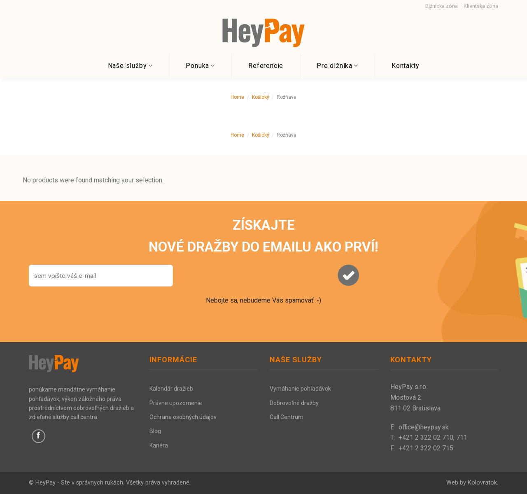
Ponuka (200, 66)
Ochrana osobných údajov (183, 417)
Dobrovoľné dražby (294, 403)
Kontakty (405, 66)
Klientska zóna (481, 6)
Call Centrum (286, 417)
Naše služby (130, 66)
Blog (155, 431)
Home (237, 97)
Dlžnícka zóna (441, 6)
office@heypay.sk (424, 427)
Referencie (265, 66)
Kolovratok (482, 482)
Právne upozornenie (175, 403)
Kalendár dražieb (171, 388)
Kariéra (158, 445)
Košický (260, 97)
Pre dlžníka (337, 66)
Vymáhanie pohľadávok (300, 388)
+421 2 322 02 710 (426, 437)
